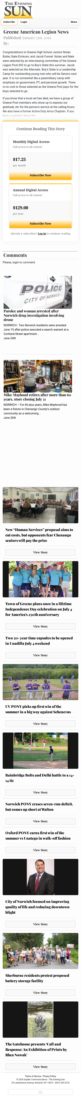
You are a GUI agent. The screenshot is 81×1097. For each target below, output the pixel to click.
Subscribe (9, 22)
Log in (42, 233)
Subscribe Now (40, 175)
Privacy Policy (49, 1076)
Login (23, 22)
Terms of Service (33, 1076)
